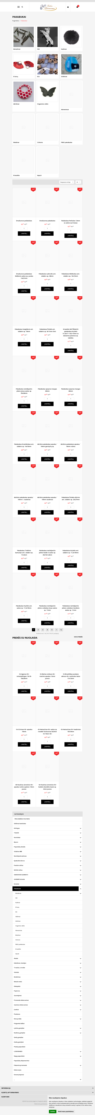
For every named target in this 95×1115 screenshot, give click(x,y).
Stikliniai (17, 916)
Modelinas (17, 977)
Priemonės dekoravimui (21, 1000)
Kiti (16, 912)
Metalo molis (18, 981)
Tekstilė (16, 833)
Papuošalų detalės (19, 847)
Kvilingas (17, 828)
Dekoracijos (17, 1070)
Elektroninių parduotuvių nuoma (42, 1104)
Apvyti (17, 954)
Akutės (16, 958)
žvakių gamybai (19, 1042)
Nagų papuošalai (19, 1056)
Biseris (16, 842)
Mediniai (17, 935)
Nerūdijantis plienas (20, 856)
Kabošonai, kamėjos (20, 963)
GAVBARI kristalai (19, 879)
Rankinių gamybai (19, 1033)
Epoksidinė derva (19, 861)
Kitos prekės (17, 1019)
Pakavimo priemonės (20, 1065)
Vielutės (16, 972)
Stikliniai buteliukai (20, 823)
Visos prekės (78, 637)
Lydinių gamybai (19, 1028)
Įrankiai (16, 1009)
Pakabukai (17, 888)
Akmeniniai (18, 930)
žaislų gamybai (18, 1037)
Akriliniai (17, 921)
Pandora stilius (18, 865)
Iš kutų (17, 907)
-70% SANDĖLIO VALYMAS (22, 819)
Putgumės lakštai (19, 1023)
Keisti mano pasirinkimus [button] (66, 1111)
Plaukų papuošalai (19, 1047)
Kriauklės (18, 949)
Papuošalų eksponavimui (21, 1060)
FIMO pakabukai (20, 944)
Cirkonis (17, 940)
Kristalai (16, 884)
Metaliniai (18, 893)
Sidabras (18, 851)
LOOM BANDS (18, 1051)
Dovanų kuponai (19, 1075)
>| (61, 630)
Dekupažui (17, 986)
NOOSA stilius (18, 870)
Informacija (6, 1088)
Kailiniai (17, 902)
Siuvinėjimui (18, 995)
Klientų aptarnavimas (10, 1092)
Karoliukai (17, 837)
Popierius (17, 991)
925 (16, 898)
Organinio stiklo (20, 926)
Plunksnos (17, 1014)
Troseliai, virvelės (19, 967)
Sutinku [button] (52, 1111)
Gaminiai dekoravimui (21, 1005)
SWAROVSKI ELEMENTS (21, 875)
